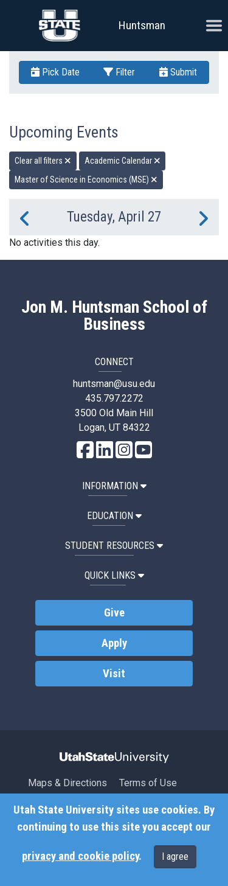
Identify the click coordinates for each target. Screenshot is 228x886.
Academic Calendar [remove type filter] (123, 161)
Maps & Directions (67, 783)
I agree (175, 856)
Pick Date (55, 72)
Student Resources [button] (114, 545)
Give (114, 612)
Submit (178, 72)
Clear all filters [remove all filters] (43, 161)
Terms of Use (148, 783)
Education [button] (114, 516)
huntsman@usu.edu (114, 383)
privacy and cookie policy (80, 856)
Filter (119, 72)
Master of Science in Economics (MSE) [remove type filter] (86, 179)
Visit (114, 673)
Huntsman (142, 25)
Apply (114, 643)
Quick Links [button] (114, 575)
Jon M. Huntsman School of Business (114, 316)
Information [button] (114, 486)
